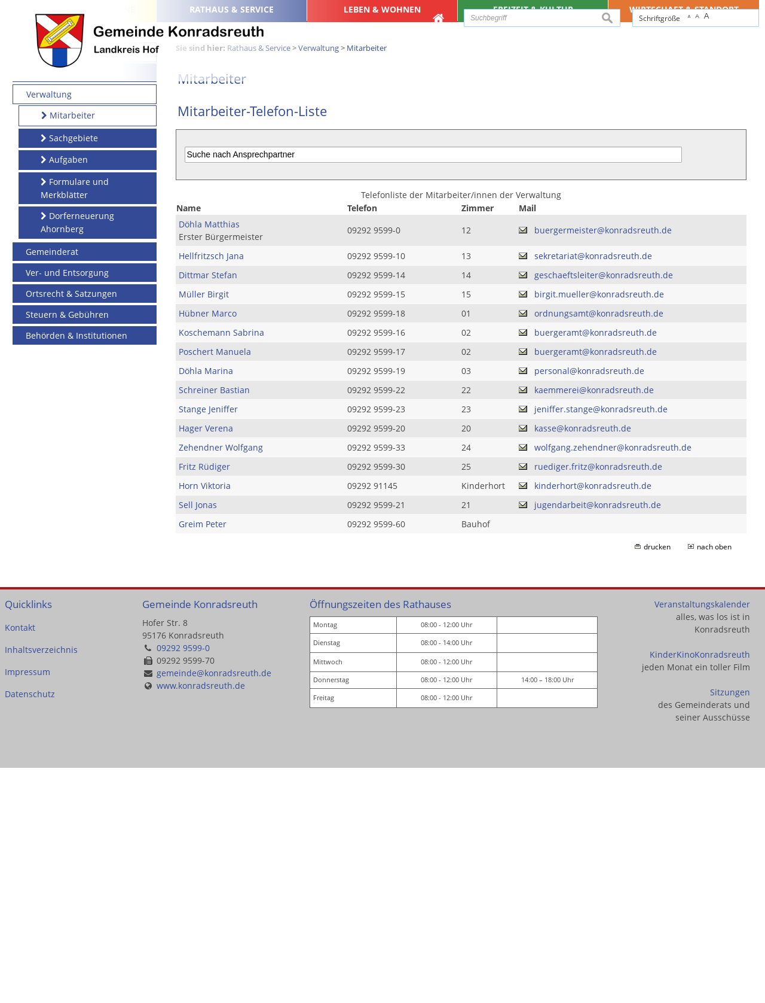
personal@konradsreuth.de (589, 606)
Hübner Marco (208, 548)
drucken (657, 781)
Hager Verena (206, 663)
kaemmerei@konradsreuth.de (594, 625)
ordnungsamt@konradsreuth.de (598, 548)
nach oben (714, 781)
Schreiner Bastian (214, 625)
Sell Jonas (198, 740)
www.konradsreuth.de (201, 921)
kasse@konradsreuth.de (582, 663)
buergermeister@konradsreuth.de (603, 466)
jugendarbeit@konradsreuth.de (597, 740)
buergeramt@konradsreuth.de (595, 567)
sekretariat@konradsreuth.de (593, 491)
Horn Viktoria (205, 721)
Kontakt (20, 863)
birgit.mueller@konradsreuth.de (599, 529)
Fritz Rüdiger (204, 701)
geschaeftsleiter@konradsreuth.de (603, 510)
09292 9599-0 (183, 883)
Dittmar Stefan (208, 510)
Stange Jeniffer (208, 644)
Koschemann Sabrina (221, 567)
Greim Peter (203, 759)
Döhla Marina (206, 606)
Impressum (27, 907)
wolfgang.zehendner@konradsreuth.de (612, 682)
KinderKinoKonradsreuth (700, 890)
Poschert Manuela (215, 586)
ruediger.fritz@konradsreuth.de (598, 701)
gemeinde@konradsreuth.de (214, 908)
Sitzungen (730, 928)
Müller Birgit (204, 529)
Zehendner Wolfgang (221, 682)
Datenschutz (30, 929)
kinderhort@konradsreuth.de (592, 721)
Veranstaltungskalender (702, 840)
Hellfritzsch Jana (211, 491)
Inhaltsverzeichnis (41, 885)
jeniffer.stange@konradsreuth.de (601, 644)
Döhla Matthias (209, 459)
